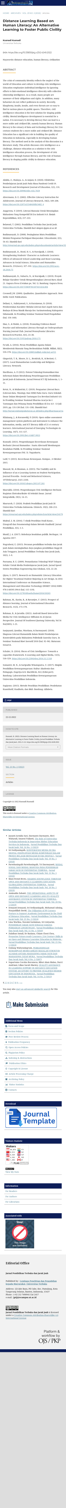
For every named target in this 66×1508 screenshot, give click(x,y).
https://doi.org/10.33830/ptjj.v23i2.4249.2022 (30, 52)
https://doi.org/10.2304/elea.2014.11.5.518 (32, 658)
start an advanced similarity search (33, 989)
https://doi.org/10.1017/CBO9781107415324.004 (25, 286)
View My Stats (12, 1172)
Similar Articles (12, 830)
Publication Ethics (15, 1063)
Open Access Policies (16, 1047)
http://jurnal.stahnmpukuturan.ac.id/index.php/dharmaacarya (33, 411)
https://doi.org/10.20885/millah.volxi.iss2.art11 (34, 352)
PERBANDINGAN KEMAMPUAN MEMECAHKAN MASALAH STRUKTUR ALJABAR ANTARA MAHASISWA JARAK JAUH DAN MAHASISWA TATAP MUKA (34, 952)
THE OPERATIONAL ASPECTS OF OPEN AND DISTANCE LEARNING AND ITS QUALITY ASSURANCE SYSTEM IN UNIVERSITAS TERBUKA (34, 896)
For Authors (11, 1196)
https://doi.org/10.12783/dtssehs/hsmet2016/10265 (27, 593)
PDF (9, 700)
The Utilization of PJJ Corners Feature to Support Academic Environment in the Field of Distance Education (35, 913)
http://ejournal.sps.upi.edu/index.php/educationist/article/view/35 (34, 245)
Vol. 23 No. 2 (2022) (31, 13)
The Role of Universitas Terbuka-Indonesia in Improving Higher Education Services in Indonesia (33, 841)
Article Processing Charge (19, 1074)
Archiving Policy (14, 1079)
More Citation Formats (18, 747)
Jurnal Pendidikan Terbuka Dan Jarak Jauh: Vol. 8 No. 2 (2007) (36, 958)
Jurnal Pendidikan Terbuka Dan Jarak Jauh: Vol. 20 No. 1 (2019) (33, 887)
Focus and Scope (14, 1026)
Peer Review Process (16, 1036)
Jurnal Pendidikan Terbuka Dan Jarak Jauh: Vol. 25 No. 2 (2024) (35, 918)
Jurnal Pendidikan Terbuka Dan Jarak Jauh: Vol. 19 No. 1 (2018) (35, 858)
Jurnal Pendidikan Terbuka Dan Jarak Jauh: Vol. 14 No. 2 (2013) (31, 975)
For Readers (11, 1191)
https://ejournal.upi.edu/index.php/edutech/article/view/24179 (33, 514)
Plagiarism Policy (15, 1052)
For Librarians (12, 1201)
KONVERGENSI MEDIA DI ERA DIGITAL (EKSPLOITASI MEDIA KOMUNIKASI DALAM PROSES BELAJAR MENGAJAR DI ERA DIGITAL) (34, 853)
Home (6, 13)
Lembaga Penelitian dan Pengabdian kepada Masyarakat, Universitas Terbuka (31, 1282)
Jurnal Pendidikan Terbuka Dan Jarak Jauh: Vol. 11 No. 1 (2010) (33, 873)
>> (21, 982)
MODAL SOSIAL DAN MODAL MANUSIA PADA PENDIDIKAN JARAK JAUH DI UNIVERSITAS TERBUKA (36, 867)
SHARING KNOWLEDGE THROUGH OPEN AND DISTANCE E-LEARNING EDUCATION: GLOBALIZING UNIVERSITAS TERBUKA (35, 881)
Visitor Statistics (14, 1084)
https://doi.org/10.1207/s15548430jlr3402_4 (23, 204)
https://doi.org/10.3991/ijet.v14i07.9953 (21, 435)
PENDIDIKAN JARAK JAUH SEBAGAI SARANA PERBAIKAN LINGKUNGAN (30, 926)
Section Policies (14, 1031)
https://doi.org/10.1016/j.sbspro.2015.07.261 (24, 483)
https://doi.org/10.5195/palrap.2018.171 (22, 338)
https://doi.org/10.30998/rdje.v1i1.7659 (21, 190)
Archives (16, 13)
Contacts (11, 1089)
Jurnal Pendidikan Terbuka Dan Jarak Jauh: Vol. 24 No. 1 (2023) (35, 846)
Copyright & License (16, 1068)
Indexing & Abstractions (18, 1058)
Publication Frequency (17, 1042)
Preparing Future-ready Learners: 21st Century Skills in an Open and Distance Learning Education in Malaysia (36, 938)
